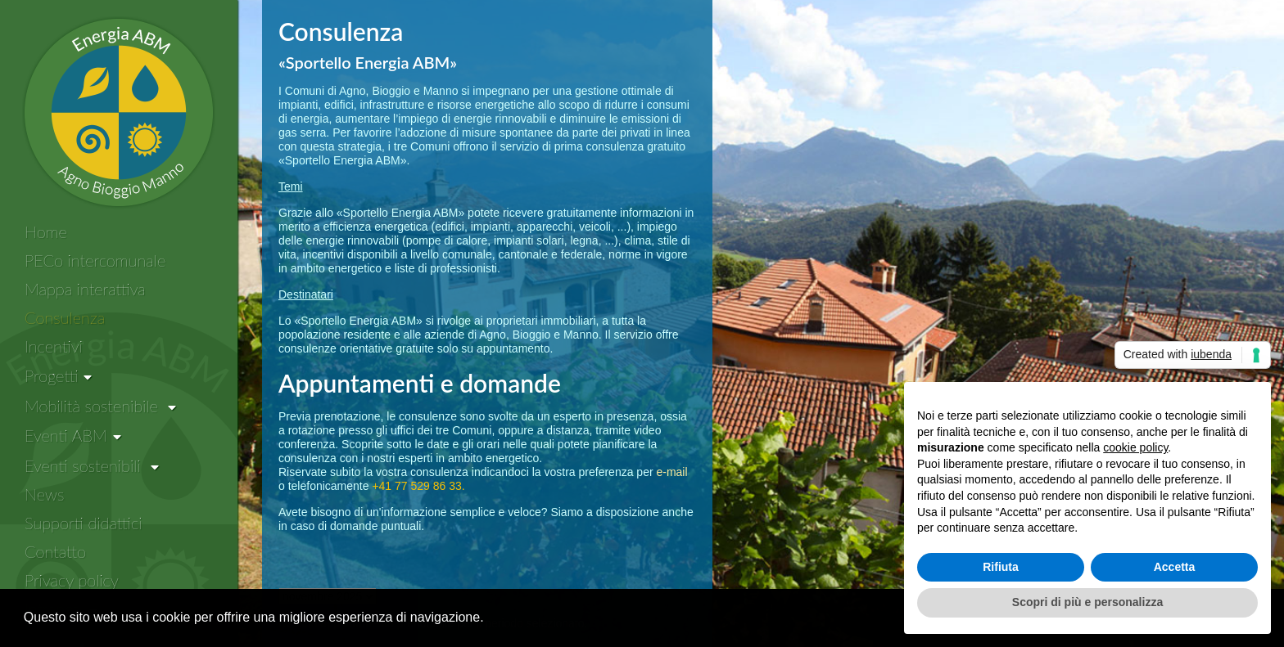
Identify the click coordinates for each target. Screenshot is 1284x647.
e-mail (671, 472)
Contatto (55, 551)
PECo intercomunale (95, 260)
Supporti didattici (83, 522)
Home (46, 231)
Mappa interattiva (85, 289)
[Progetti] (58, 376)
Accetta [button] (1175, 566)
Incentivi (54, 346)
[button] (489, 619)
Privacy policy (72, 580)
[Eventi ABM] (73, 436)
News (44, 494)
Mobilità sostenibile (100, 406)
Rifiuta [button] (1001, 566)
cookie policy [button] (1135, 447)
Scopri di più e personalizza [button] (1087, 602)
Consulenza (65, 317)
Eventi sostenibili (92, 465)
